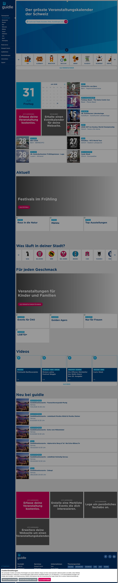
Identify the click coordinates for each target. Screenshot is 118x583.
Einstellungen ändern (10, 580)
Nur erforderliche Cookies (28, 580)
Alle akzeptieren (44, 580)
